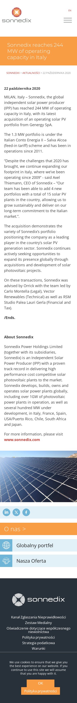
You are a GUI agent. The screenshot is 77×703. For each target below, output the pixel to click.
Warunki (38, 648)
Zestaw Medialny (38, 622)
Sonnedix (13, 73)
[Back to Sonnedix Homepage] (16, 14)
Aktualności (31, 73)
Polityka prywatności (38, 637)
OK (40, 683)
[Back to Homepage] (38, 599)
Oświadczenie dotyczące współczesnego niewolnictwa (38, 629)
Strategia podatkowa (38, 643)
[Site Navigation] (68, 20)
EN (69, 10)
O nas (12, 529)
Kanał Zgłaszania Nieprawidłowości (38, 617)
